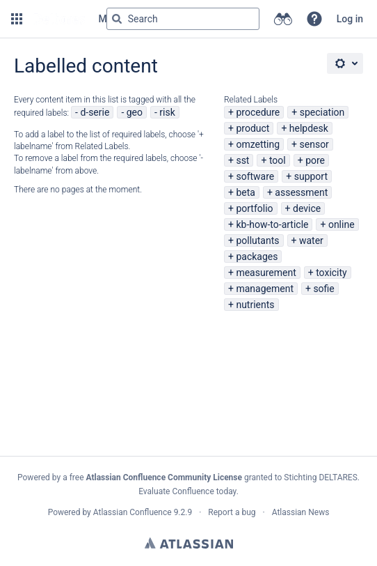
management (265, 288)
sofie (323, 288)
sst (242, 160)
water (311, 240)
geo (135, 112)
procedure (258, 112)
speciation (322, 112)
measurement (266, 272)
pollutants (257, 240)
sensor (314, 144)
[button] (16, 19)
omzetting (258, 144)
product (252, 128)
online (341, 224)
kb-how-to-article (272, 224)
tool (277, 160)
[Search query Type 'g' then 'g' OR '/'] (182, 19)
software (255, 176)
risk (167, 112)
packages (257, 256)
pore (315, 160)
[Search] (116, 18)
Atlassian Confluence (132, 512)
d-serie (94, 112)
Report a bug (231, 512)
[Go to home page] (59, 19)
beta (245, 192)
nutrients (255, 304)
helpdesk (308, 128)
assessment (301, 192)
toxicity (331, 272)
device (307, 208)
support (311, 176)
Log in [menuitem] (350, 18)
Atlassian (189, 543)
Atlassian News (301, 512)
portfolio (254, 208)
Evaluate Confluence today (187, 491)
